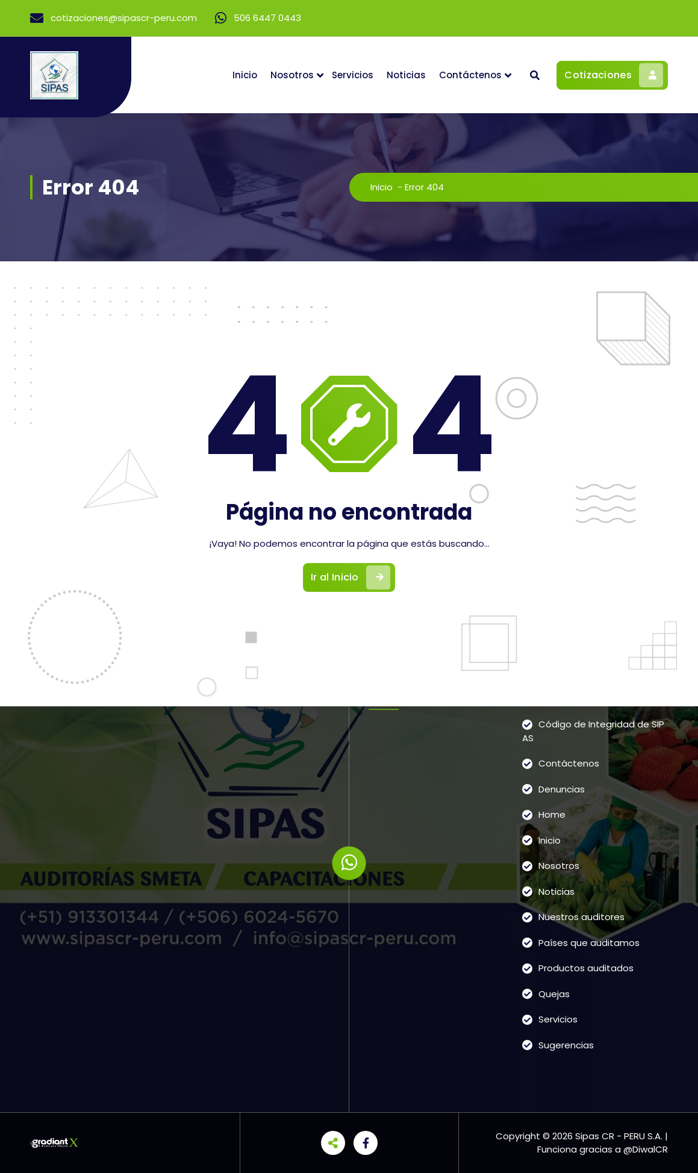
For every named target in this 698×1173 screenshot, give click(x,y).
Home (552, 814)
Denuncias (561, 789)
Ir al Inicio (350, 577)
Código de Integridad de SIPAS (593, 731)
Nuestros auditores (581, 916)
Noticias (406, 75)
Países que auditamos (589, 942)
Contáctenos (470, 75)
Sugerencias (566, 1045)
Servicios (352, 75)
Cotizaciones (613, 75)
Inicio (244, 75)
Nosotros (292, 75)
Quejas (554, 994)
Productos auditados (586, 968)
